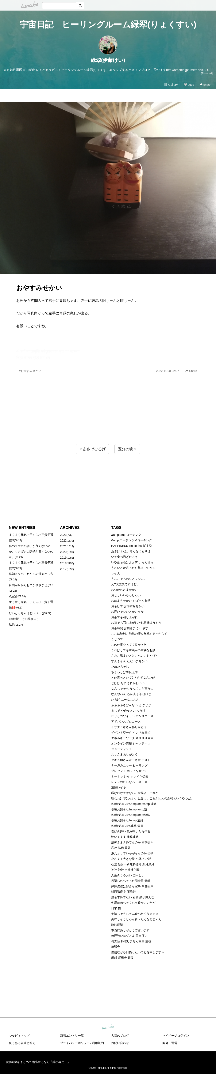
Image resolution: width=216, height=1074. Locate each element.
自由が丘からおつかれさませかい (31, 585)
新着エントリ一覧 (72, 1035)
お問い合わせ (120, 1043)
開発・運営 (169, 1043)
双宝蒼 (13, 596)
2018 (63, 563)
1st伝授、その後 (20, 619)
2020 (63, 552)
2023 (63, 534)
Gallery (171, 84)
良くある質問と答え (22, 1043)
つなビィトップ (19, 1035)
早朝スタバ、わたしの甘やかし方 (31, 574)
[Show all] (207, 73)
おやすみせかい (39, 287)
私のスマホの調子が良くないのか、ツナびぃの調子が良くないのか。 (31, 551)
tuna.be (107, 1027)
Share (205, 84)
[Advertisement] (108, 417)
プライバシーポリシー (75, 1043)
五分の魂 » (127, 449)
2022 (63, 540)
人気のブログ (120, 1035)
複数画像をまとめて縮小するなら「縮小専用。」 (37, 1062)
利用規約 (98, 1043)
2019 (63, 557)
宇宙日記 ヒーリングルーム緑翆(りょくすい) (108, 24)
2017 (63, 569)
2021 (63, 546)
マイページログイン (175, 1035)
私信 (12, 624)
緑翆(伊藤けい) (108, 60)
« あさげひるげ (93, 449)
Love (189, 84)
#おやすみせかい (30, 371)
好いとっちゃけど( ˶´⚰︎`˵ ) (26, 613)
